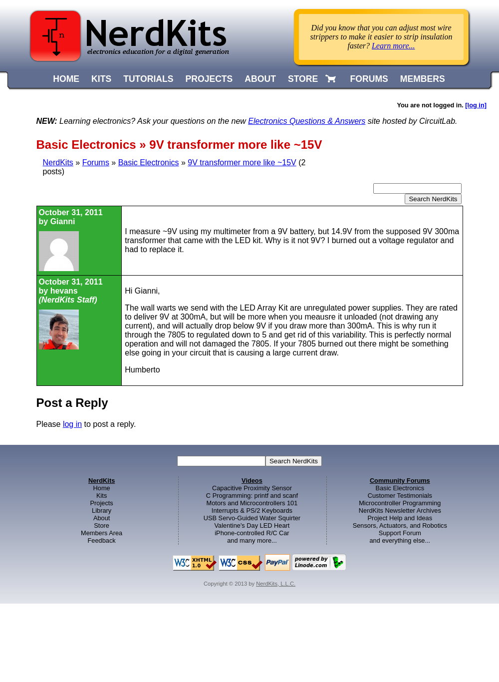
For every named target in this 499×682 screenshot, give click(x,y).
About (101, 518)
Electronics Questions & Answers (306, 121)
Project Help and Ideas (400, 518)
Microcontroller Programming (400, 503)
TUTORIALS (148, 79)
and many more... (252, 540)
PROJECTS (209, 79)
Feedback (102, 540)
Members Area (101, 533)
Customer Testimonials (400, 495)
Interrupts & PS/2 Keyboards (252, 510)
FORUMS (369, 79)
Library (101, 510)
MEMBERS (422, 79)
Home (101, 488)
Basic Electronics (148, 162)
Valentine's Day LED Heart (252, 525)
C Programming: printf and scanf (252, 495)
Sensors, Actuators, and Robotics (400, 525)
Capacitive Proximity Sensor (252, 488)
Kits (101, 495)
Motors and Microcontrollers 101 (252, 503)
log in (72, 424)
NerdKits (58, 162)
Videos (252, 480)
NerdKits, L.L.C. (275, 584)
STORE (303, 79)
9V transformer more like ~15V (242, 162)
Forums (95, 162)
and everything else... (399, 540)
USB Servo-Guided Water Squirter (252, 518)
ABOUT (260, 79)
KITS (101, 79)
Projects (101, 503)
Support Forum (400, 533)
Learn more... (393, 45)
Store (101, 525)
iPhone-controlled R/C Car (252, 533)
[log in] (476, 105)
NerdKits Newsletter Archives (400, 510)
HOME (66, 79)
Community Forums (400, 480)
